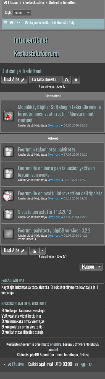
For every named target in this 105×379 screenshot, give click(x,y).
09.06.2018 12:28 (76, 125)
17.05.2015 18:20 (76, 154)
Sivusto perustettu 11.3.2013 (44, 212)
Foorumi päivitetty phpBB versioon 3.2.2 (54, 230)
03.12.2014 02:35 (76, 198)
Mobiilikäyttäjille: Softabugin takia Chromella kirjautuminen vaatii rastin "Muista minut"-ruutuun (59, 114)
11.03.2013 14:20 (76, 217)
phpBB (54, 344)
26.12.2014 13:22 (76, 179)
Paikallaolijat (12, 280)
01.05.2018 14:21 (76, 235)
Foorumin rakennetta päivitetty (46, 149)
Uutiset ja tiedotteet (21, 71)
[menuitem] (14, 23)
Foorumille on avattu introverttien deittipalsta (60, 193)
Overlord (54, 125)
